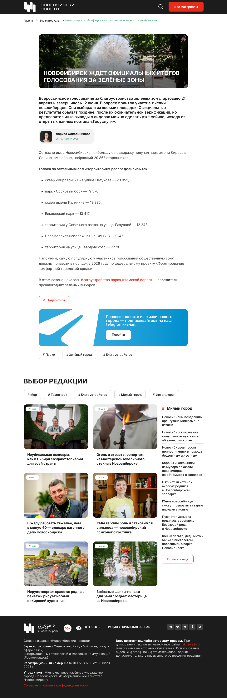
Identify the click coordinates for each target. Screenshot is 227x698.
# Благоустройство (117, 355)
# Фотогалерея (164, 395)
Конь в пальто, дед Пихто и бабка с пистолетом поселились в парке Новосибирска (183, 542)
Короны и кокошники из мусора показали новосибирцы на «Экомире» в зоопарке (182, 469)
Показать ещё (177, 559)
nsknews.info (190, 644)
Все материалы (186, 7)
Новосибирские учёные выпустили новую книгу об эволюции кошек (180, 436)
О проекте (92, 627)
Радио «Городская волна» (129, 627)
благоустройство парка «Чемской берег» (116, 280)
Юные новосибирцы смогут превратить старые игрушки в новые (182, 505)
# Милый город (130, 395)
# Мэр (32, 395)
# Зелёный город (79, 355)
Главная (29, 20)
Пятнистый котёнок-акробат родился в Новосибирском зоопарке (177, 488)
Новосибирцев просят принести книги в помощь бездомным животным (182, 451)
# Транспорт (57, 395)
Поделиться (54, 300)
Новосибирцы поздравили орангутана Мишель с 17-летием (182, 421)
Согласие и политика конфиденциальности (56, 685)
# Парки (49, 355)
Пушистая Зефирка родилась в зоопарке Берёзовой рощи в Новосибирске (178, 523)
